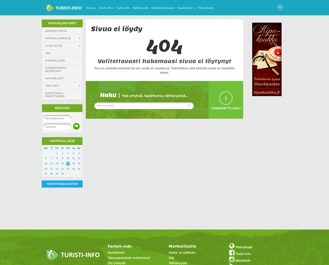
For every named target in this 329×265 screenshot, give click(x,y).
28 (51, 173)
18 (73, 163)
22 (56, 169)
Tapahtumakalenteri (62, 184)
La (73, 148)
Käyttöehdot (116, 253)
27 (45, 173)
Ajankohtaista (56, 31)
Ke (56, 148)
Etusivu (90, 8)
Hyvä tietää (53, 45)
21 (51, 169)
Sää (48, 53)
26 (78, 169)
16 (62, 163)
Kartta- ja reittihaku (182, 253)
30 (62, 173)
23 (62, 169)
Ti (51, 148)
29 (56, 173)
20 (45, 169)
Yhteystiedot (205, 8)
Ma (45, 148)
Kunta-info (123, 8)
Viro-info (52, 85)
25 (73, 169)
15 (56, 163)
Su (78, 148)
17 (68, 163)
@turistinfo (240, 259)
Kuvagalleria (55, 60)
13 (45, 163)
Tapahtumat (186, 8)
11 (73, 158)
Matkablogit (54, 78)
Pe (68, 148)
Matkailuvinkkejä (58, 38)
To (62, 148)
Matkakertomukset (163, 8)
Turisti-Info (106, 8)
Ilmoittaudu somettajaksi (55, 95)
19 (78, 163)
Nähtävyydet (140, 8)
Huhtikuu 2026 (62, 141)
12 (78, 158)
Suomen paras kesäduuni (55, 70)
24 (68, 169)
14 (51, 163)
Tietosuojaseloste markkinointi (128, 258)
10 (68, 158)
